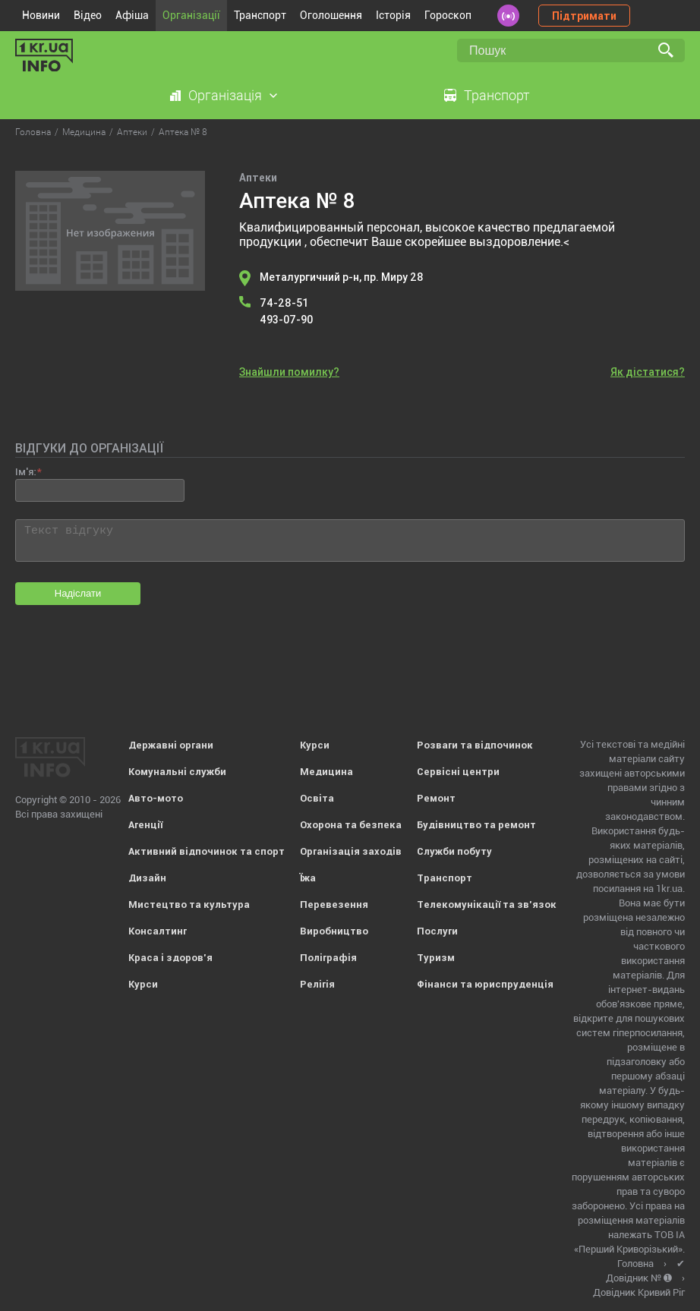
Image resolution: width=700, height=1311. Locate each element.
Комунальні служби (177, 771)
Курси (143, 984)
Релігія (317, 984)
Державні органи (170, 745)
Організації (191, 15)
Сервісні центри (458, 771)
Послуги (437, 931)
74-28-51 (284, 303)
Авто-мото (155, 798)
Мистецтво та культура (189, 904)
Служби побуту (454, 851)
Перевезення (334, 904)
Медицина (326, 771)
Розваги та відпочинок (475, 745)
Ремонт (436, 798)
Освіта (317, 798)
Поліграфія (328, 957)
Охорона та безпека (351, 824)
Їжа (308, 878)
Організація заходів (351, 851)
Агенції (145, 824)
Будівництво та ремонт (476, 824)
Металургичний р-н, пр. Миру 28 (342, 277)
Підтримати (584, 16)
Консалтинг (157, 931)
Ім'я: (25, 471)
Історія (393, 15)
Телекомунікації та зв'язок (487, 904)
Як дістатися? (647, 372)
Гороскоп (447, 15)
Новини (41, 15)
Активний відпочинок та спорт (206, 851)
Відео (88, 15)
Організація (225, 95)
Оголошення (331, 15)
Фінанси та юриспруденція (485, 984)
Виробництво (334, 931)
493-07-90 (286, 320)
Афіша (132, 15)
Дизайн (147, 878)
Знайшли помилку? (289, 372)
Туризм (436, 957)
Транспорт (260, 15)
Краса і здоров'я (170, 957)
